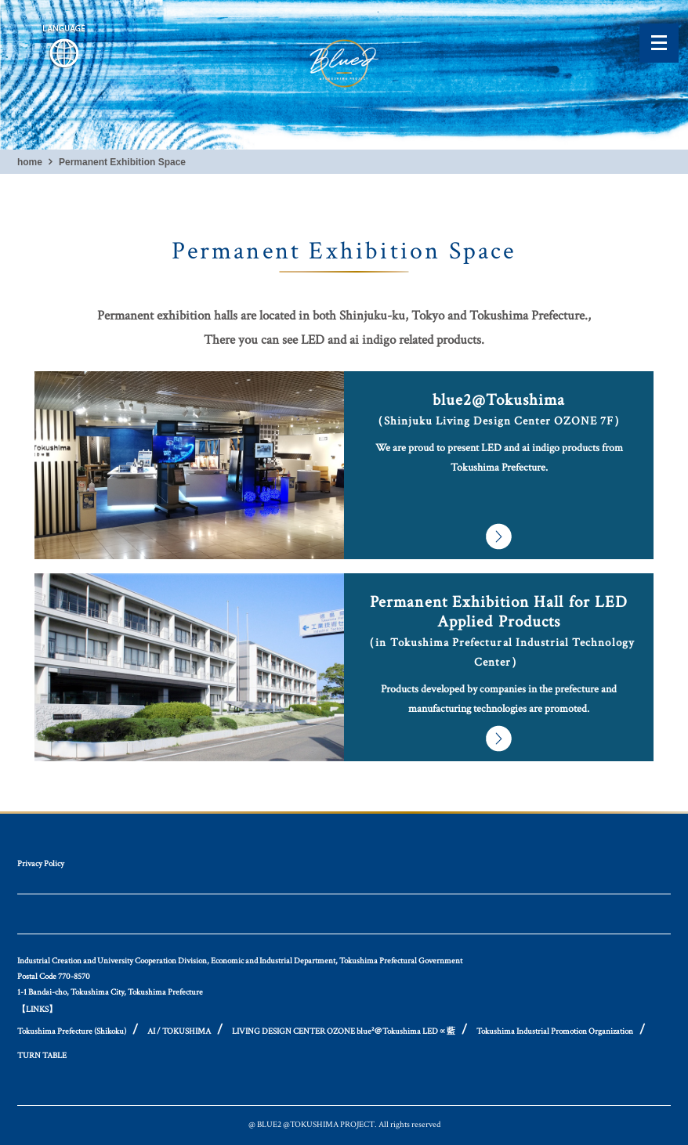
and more (344, 465)
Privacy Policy (40, 863)
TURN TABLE (42, 1055)
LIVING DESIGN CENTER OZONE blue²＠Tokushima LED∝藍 (343, 1031)
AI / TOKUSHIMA (179, 1031)
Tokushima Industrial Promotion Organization (554, 1031)
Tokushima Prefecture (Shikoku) (71, 1031)
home (29, 162)
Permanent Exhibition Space (122, 162)
